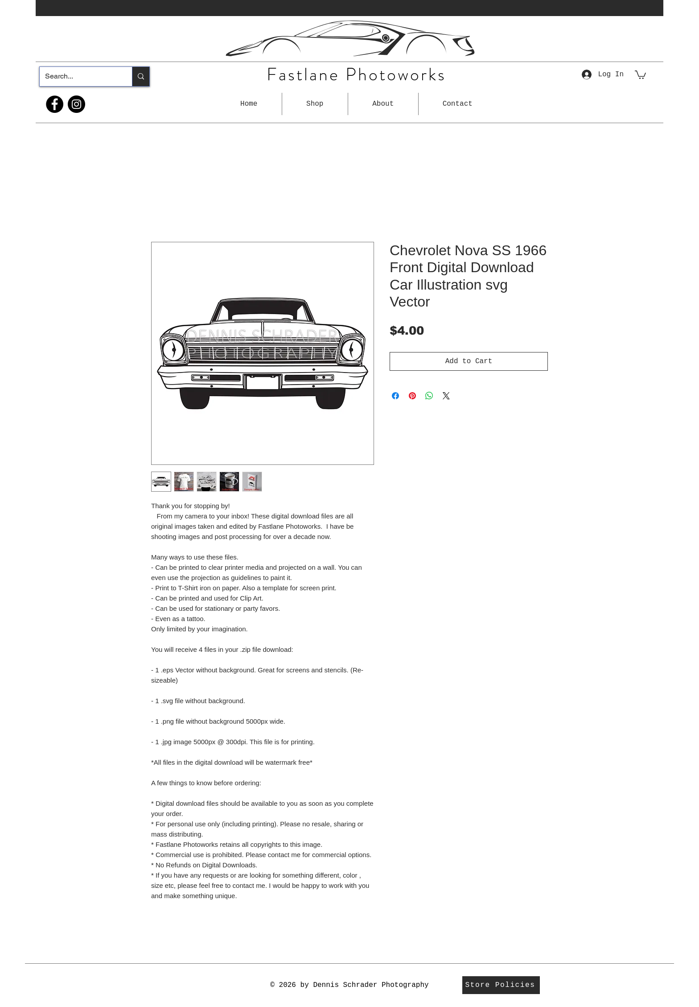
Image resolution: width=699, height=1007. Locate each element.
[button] (315, 104)
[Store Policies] (501, 985)
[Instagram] (76, 104)
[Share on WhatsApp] (429, 395)
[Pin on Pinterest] (412, 395)
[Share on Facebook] (395, 395)
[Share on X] (446, 395)
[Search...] (79, 76)
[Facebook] (54, 104)
